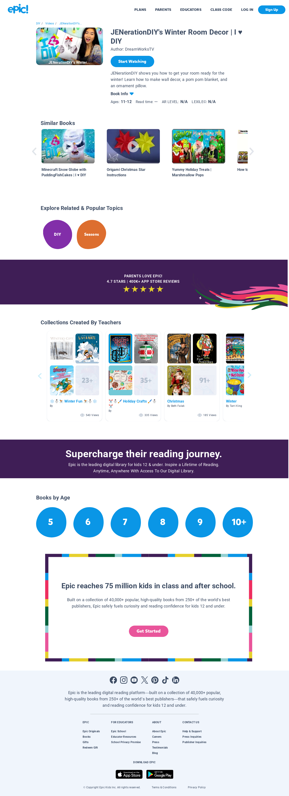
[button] (74, 376)
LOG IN (247, 9)
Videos (49, 23)
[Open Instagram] (123, 680)
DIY (38, 23)
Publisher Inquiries (194, 742)
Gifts (86, 742)
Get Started (149, 631)
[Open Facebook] (113, 680)
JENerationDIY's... (70, 23)
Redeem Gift (90, 747)
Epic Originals (91, 731)
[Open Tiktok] (165, 680)
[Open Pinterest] (154, 680)
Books (87, 736)
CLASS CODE (221, 9)
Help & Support (191, 731)
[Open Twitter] (144, 680)
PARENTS (163, 9)
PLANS (140, 9)
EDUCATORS (190, 9)
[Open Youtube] (134, 680)
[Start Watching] (132, 61)
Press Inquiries (191, 736)
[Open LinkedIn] (175, 680)
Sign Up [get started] (271, 9)
